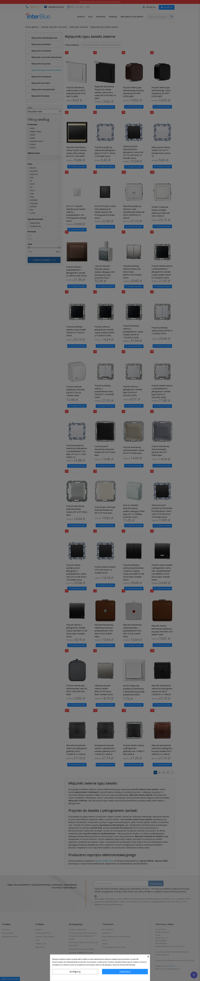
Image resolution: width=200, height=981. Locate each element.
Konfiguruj (75, 971)
